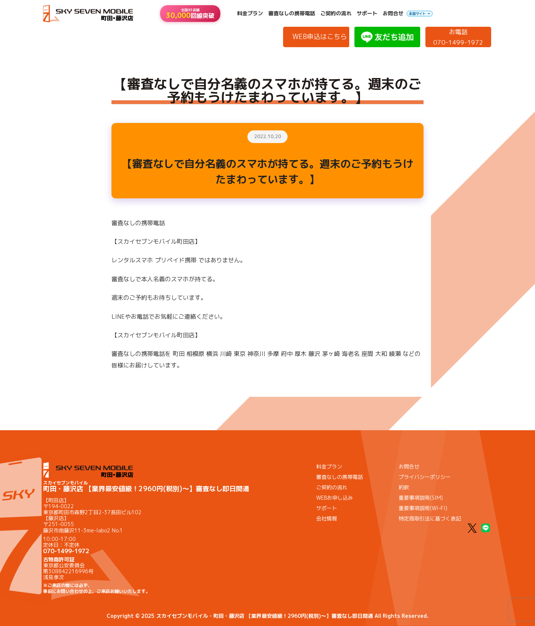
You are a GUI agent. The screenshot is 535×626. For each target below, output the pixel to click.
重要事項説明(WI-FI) (423, 508)
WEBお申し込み (334, 497)
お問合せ (393, 13)
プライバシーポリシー (425, 476)
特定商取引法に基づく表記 (430, 518)
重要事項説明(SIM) (421, 497)
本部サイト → (419, 13)
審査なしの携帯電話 (291, 13)
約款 (404, 487)
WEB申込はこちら (319, 36)
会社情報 (326, 518)
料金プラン (250, 13)
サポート (367, 13)
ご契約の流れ (335, 13)
